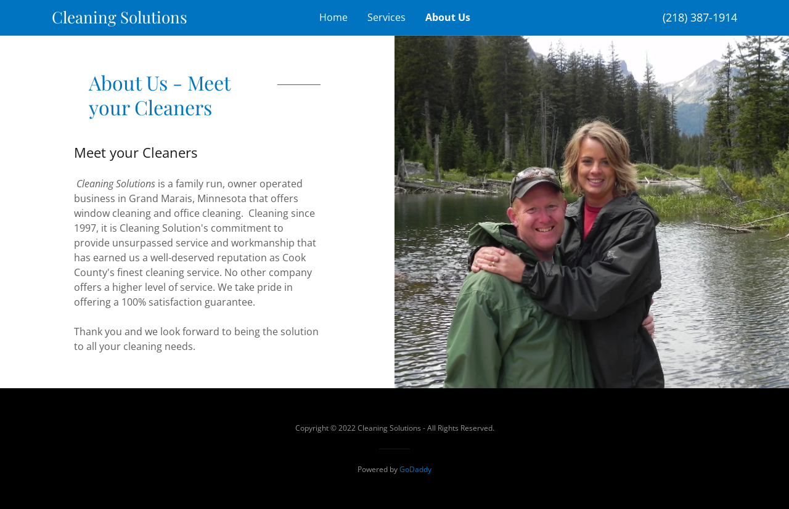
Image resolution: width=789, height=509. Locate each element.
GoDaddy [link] (415, 469)
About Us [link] (447, 17)
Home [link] (333, 17)
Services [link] (386, 17)
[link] (137, 19)
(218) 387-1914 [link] (700, 17)
